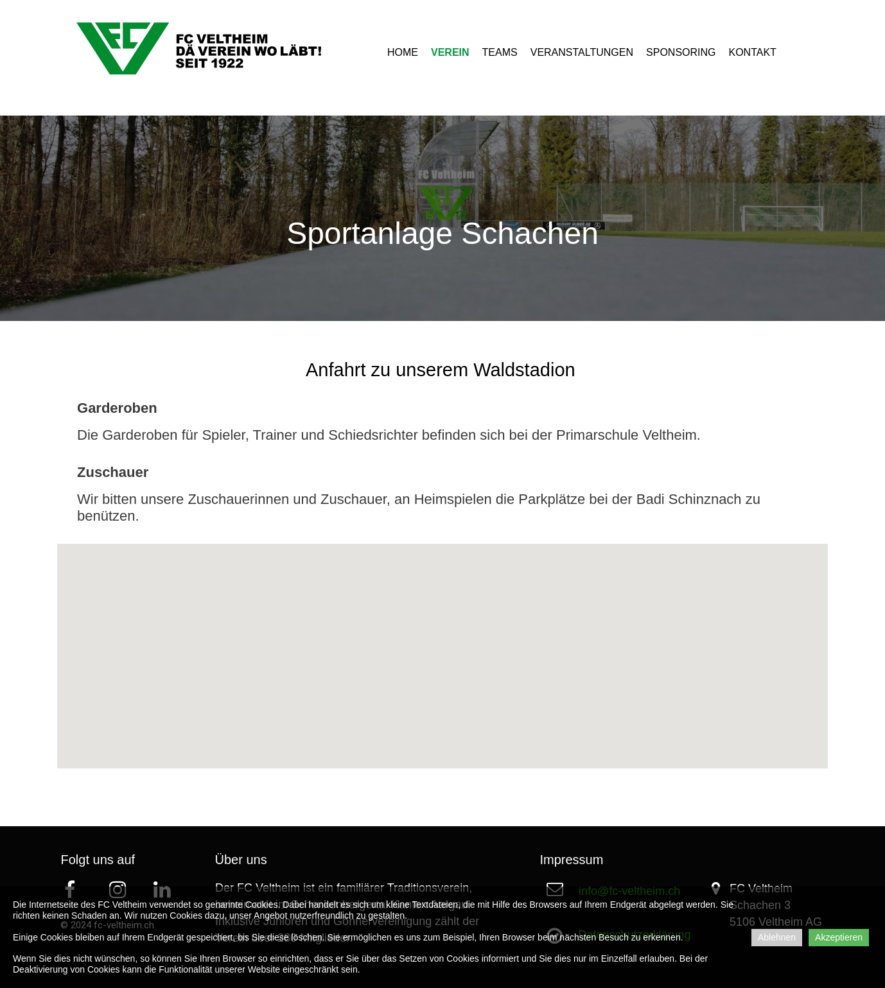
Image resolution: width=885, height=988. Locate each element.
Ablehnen (777, 937)
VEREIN (450, 52)
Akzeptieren (839, 937)
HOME (402, 52)
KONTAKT (752, 52)
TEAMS (500, 52)
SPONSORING (680, 52)
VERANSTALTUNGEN (581, 52)
